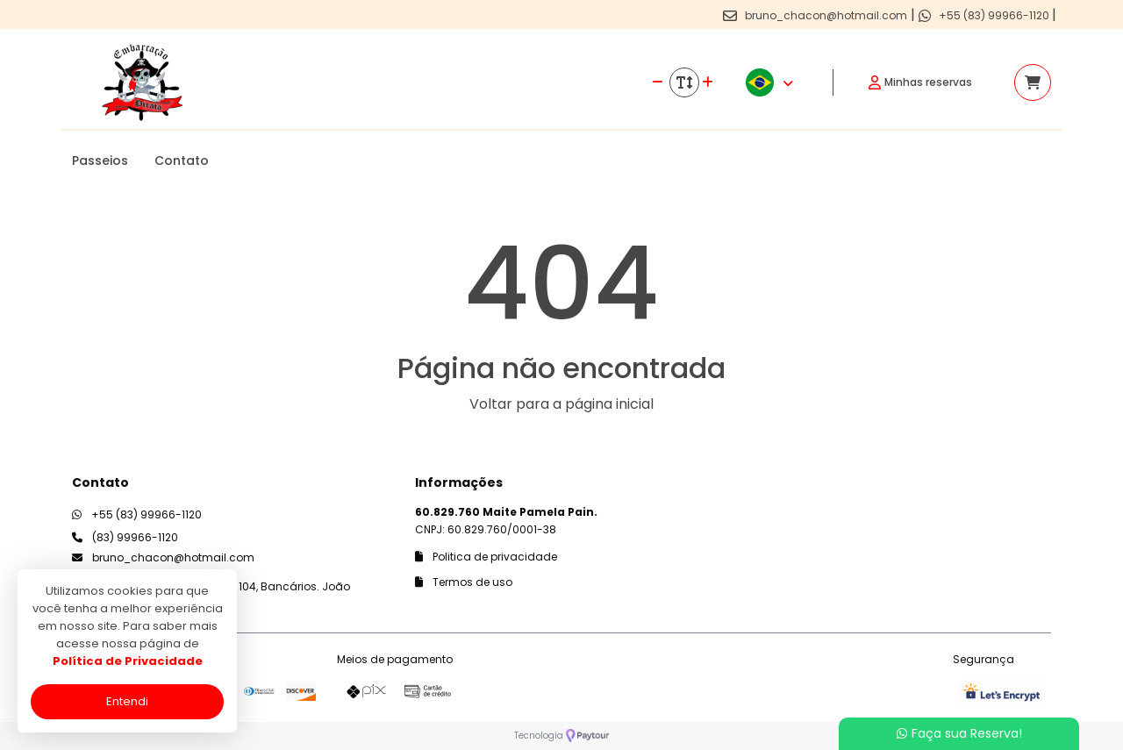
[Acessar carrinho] (1032, 82)
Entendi (127, 701)
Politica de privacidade (486, 556)
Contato (181, 160)
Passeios (100, 160)
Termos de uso (463, 582)
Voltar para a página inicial (561, 404)
